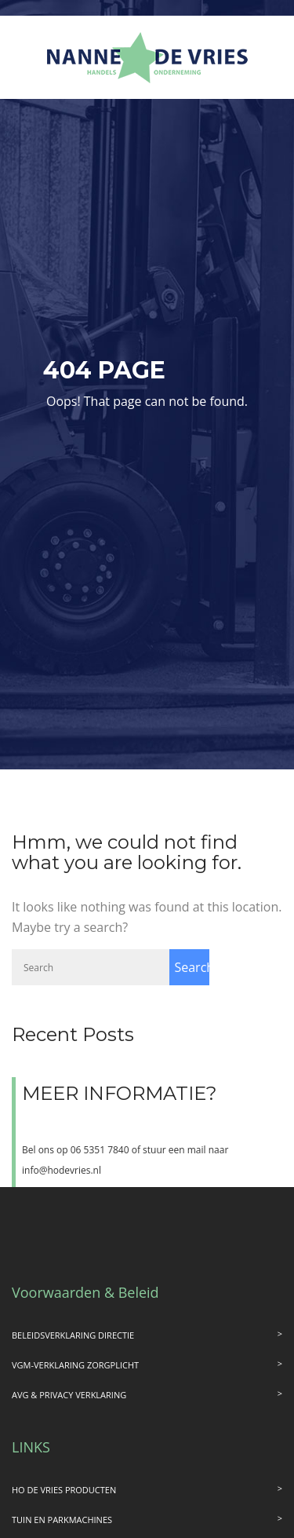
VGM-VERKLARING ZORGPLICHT (75, 1365)
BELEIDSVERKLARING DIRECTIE (73, 1335)
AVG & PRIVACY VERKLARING (69, 1395)
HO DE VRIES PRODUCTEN (64, 1490)
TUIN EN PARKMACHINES (62, 1519)
